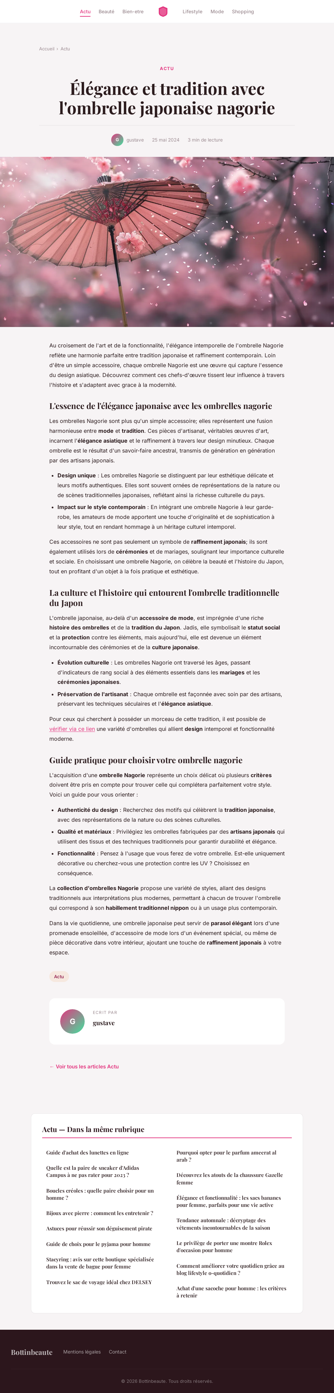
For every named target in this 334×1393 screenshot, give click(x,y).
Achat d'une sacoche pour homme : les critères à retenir (231, 1292)
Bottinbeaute (31, 1352)
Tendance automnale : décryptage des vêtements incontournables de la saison (223, 1224)
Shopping (243, 11)
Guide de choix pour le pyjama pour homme (98, 1244)
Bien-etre (133, 11)
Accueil (46, 48)
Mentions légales (82, 1352)
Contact (118, 1352)
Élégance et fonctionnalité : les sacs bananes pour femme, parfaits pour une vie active (229, 1201)
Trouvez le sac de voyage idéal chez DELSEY (99, 1282)
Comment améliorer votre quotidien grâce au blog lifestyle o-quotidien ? (230, 1269)
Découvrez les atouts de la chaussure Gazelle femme (230, 1178)
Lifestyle (192, 11)
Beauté (106, 11)
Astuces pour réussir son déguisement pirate (99, 1228)
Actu (85, 11)
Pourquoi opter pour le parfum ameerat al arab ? (227, 1156)
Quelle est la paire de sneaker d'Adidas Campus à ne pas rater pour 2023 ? (92, 1171)
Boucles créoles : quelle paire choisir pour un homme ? (100, 1194)
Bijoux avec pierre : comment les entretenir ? (99, 1213)
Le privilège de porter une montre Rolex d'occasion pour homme (224, 1246)
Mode (217, 11)
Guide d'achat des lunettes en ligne (87, 1152)
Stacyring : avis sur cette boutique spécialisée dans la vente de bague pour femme (100, 1263)
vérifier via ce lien (72, 728)
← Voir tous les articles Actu (84, 1066)
